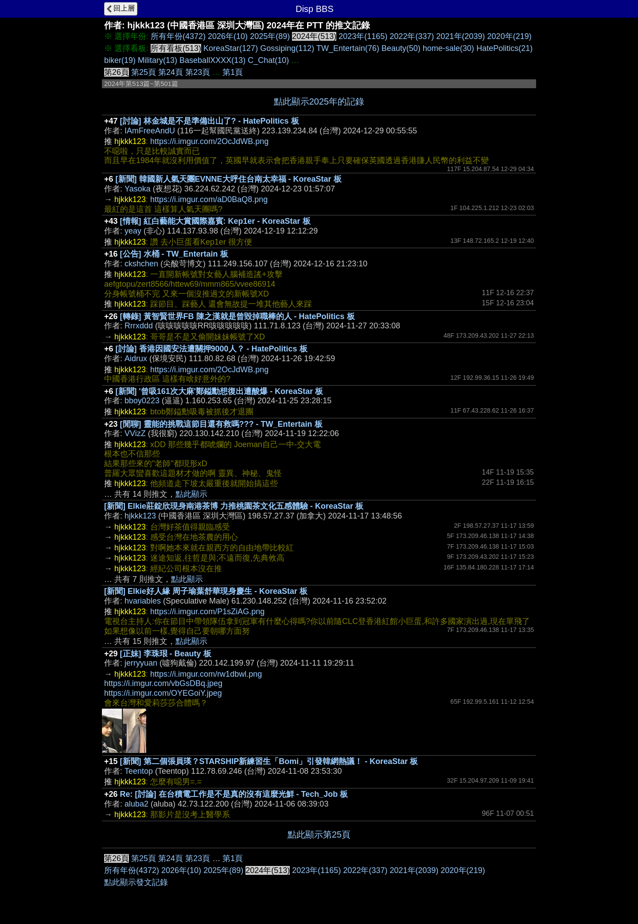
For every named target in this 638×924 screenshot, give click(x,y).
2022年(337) (411, 36)
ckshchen (141, 263)
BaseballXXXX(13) (212, 60)
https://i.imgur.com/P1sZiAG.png (207, 611)
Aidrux (135, 358)
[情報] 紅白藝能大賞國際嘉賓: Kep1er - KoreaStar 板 (215, 221)
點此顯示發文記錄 (136, 882)
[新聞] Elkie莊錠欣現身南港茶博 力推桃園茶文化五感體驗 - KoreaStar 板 (233, 506)
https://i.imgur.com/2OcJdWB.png (209, 141)
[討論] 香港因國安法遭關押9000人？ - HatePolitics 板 (211, 348)
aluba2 (136, 803)
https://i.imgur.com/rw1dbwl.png (206, 674)
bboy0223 (142, 400)
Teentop (138, 771)
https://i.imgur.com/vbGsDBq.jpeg (163, 683)
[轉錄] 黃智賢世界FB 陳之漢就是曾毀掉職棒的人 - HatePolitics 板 (237, 316)
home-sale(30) (448, 48)
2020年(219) (509, 36)
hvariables (142, 601)
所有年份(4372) (178, 36)
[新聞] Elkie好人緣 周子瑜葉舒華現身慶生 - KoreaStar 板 (205, 591)
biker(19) (120, 60)
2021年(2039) (460, 36)
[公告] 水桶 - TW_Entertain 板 (174, 254)
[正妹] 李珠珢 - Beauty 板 (165, 653)
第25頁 (143, 72)
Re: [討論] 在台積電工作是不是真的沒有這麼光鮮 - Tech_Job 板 (234, 794)
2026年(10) (228, 36)
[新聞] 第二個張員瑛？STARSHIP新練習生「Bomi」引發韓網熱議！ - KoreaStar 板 (269, 761)
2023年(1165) (362, 36)
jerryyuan (140, 663)
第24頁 (170, 72)
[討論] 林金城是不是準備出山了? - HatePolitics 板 (209, 121)
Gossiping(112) (287, 48)
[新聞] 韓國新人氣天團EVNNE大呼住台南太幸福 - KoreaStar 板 (229, 179)
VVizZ (135, 433)
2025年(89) (270, 36)
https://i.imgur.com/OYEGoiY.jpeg (163, 693)
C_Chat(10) (268, 60)
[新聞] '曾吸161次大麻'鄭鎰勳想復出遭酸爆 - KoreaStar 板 (219, 391)
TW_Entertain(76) (347, 48)
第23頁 (197, 72)
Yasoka (137, 188)
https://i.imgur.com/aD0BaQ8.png (209, 199)
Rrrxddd (138, 325)
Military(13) (157, 60)
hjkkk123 (140, 515)
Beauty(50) (400, 48)
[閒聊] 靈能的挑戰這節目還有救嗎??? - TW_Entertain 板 (221, 424)
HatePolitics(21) (504, 48)
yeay (132, 230)
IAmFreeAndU (149, 130)
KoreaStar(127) (230, 48)
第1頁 (232, 72)
